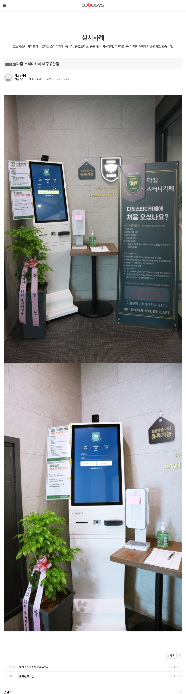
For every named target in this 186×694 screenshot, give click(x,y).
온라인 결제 (44, 663)
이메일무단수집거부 (105, 663)
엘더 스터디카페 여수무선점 (33, 540)
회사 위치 (11, 663)
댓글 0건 (19, 79)
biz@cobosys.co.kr (29, 679)
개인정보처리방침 (62, 663)
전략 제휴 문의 (26, 663)
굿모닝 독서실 (26, 549)
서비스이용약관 (83, 663)
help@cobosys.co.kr (63, 679)
